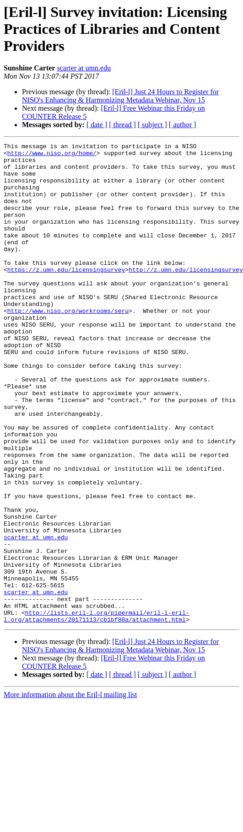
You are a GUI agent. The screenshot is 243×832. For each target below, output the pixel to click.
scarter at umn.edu (84, 68)
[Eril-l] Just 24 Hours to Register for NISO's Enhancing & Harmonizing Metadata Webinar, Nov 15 (120, 96)
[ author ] (182, 125)
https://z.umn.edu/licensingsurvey (66, 295)
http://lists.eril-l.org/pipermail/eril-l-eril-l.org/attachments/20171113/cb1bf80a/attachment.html (96, 711)
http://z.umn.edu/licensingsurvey (186, 295)
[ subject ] (152, 125)
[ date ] (96, 125)
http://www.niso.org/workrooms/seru (68, 345)
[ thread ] (122, 125)
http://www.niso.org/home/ (52, 155)
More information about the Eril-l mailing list (70, 790)
